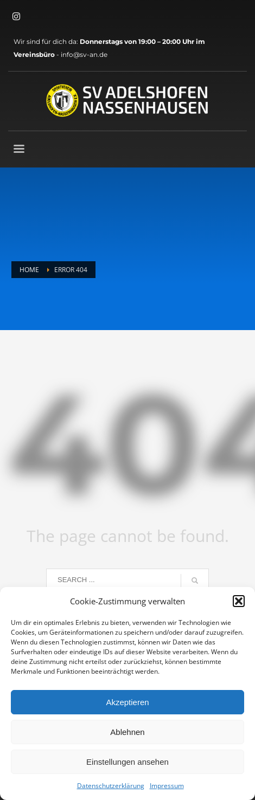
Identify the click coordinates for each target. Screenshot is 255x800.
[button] (238, 601)
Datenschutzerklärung (110, 785)
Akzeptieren (127, 702)
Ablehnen (127, 732)
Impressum (167, 785)
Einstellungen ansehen (127, 761)
